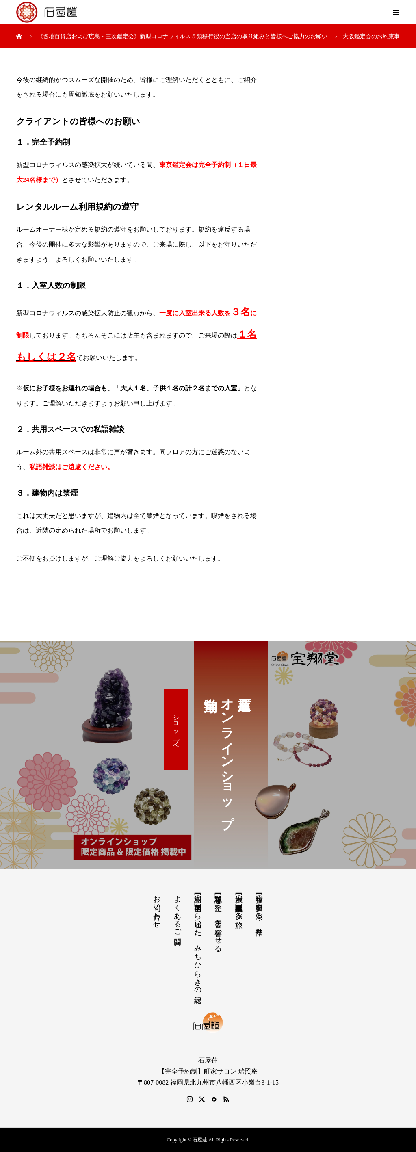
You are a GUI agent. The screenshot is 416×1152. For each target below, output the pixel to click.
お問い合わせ (157, 907)
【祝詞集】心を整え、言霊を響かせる (218, 919)
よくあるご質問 (177, 911)
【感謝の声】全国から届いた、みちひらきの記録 (198, 940)
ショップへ (176, 729)
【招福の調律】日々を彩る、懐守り (259, 910)
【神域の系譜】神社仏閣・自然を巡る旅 (239, 903)
